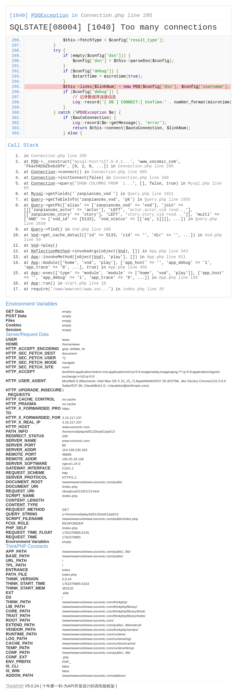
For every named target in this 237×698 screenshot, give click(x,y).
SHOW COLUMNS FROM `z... (104, 183)
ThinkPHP (15, 686)
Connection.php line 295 (116, 15)
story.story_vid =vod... (155, 214)
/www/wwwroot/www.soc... (80, 289)
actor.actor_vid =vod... (158, 210)
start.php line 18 (85, 283)
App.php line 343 (168, 251)
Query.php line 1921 (151, 194)
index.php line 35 (143, 289)
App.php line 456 (127, 267)
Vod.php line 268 (91, 229)
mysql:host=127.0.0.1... (102, 161)
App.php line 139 (178, 277)
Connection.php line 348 (141, 177)
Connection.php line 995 (119, 172)
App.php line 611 (166, 257)
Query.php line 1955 (167, 199)
